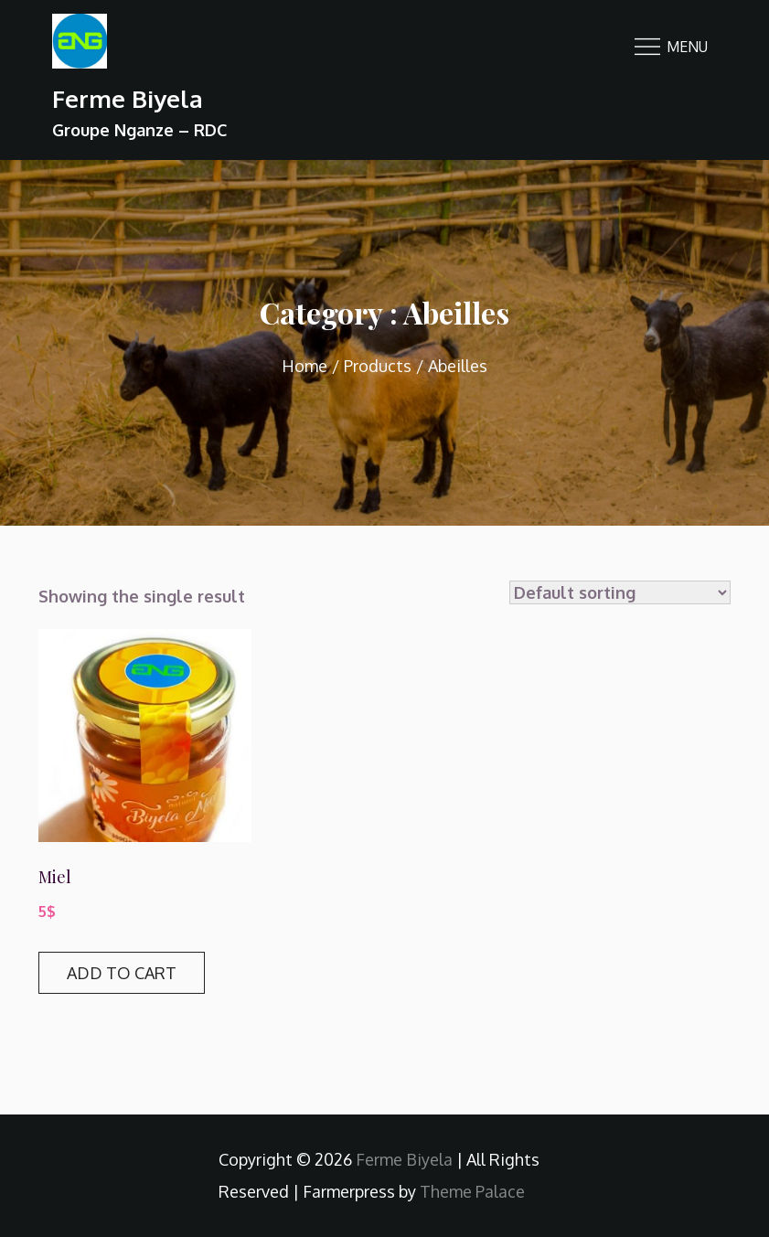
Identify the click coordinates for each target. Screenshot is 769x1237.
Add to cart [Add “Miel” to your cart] (121, 973)
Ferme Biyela (127, 98)
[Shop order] (620, 592)
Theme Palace (472, 1191)
